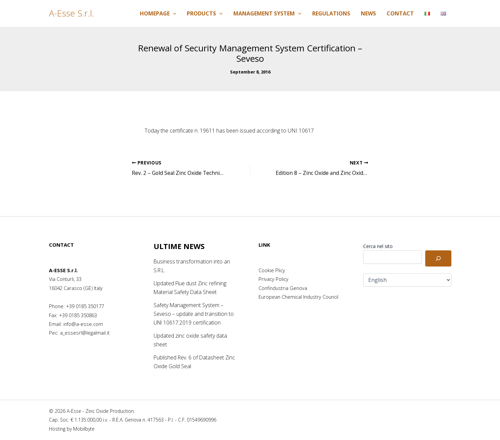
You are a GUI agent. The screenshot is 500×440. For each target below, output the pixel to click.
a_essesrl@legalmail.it (85, 332)
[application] (173, 13)
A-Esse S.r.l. (71, 13)
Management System (267, 13)
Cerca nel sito (378, 246)
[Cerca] (438, 258)
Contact (400, 13)
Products (205, 13)
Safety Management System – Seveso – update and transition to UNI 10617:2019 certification (194, 314)
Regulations (331, 13)
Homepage (158, 13)
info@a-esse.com (83, 324)
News (368, 13)
